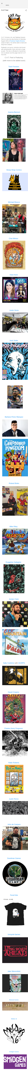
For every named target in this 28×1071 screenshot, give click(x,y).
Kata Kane (14, 275)
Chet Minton (14, 238)
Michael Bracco (14, 202)
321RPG (21, 663)
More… (8, 5)
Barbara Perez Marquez (14, 417)
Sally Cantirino (8, 663)
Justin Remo (14, 799)
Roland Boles (14, 483)
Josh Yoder (14, 340)
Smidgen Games (14, 1051)
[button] (26, 10)
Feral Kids (14, 895)
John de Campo (13, 824)
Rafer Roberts (14, 763)
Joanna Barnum (14, 112)
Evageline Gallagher (14, 562)
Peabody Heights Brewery (17, 41)
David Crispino (14, 692)
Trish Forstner (14, 67)
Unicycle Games (14, 934)
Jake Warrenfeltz (14, 971)
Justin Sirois (14, 310)
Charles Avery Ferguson (13, 728)
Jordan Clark (14, 599)
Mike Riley (13, 526)
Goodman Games (14, 858)
